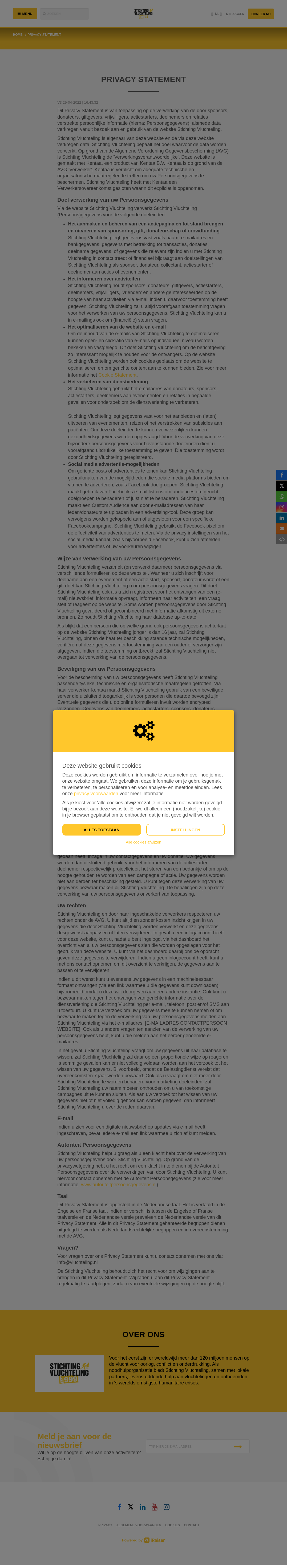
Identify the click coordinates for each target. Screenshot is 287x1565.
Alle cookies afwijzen (143, 842)
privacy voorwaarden (96, 793)
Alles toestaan (101, 830)
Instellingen (185, 830)
